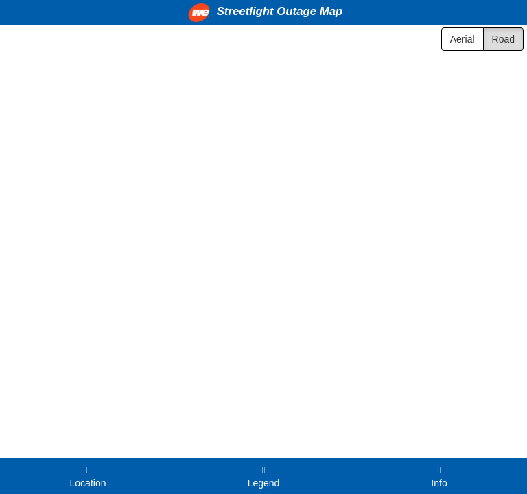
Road (503, 39)
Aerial (462, 39)
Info (439, 477)
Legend (264, 477)
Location (88, 477)
